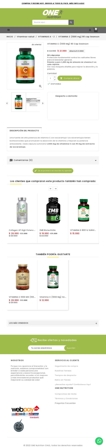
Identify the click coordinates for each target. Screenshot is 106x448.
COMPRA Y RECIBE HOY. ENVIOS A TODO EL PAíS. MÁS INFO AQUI (53, 3)
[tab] (24, 131)
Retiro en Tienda (62, 380)
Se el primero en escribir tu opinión (53, 170)
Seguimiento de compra (66, 366)
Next (55, 188)
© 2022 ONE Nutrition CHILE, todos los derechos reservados (53, 445)
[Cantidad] (50, 78)
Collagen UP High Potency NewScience (28, 230)
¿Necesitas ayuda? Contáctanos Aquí (73, 384)
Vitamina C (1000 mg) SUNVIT (54, 297)
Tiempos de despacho (65, 375)
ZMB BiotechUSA (48, 230)
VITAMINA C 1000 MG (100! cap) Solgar (28, 297)
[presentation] (7, 103)
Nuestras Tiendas (63, 370)
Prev (50, 188)
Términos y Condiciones (66, 398)
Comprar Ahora (69, 78)
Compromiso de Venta (65, 394)
